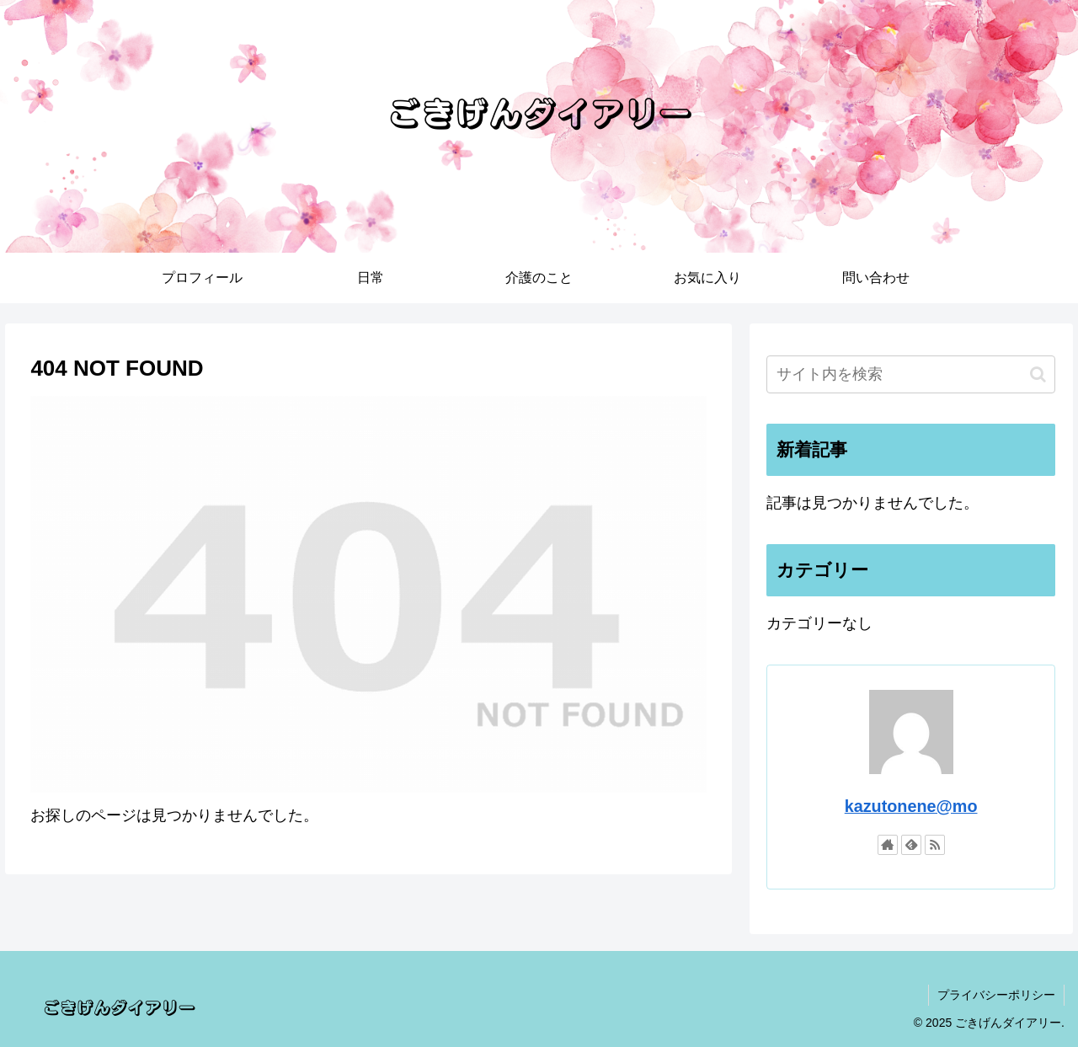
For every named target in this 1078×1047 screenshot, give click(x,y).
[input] (911, 374)
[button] (1038, 374)
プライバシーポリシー (996, 995)
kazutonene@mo (911, 806)
